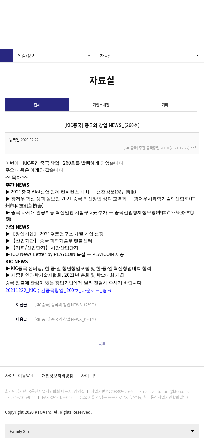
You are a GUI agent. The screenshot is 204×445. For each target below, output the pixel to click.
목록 (102, 344)
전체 (37, 105)
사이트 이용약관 (19, 376)
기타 (165, 105)
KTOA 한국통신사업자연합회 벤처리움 (71, 8)
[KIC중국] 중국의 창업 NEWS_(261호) (65, 319)
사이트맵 (89, 376)
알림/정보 (26, 55)
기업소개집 (101, 105)
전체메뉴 (196, 8)
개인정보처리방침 (57, 376)
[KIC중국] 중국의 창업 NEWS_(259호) (65, 305)
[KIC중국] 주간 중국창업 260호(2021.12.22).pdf (160, 148)
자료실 (105, 55)
